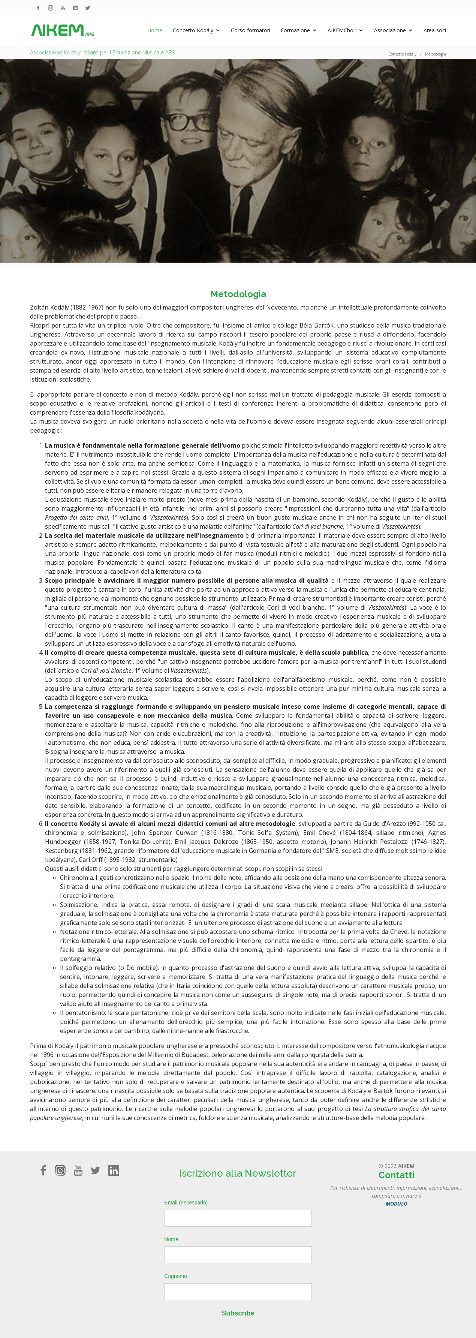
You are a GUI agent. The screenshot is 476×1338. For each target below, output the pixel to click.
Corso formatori (250, 30)
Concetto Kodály (193, 30)
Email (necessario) (186, 1203)
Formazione (295, 30)
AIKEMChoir (342, 30)
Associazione (390, 30)
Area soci (435, 30)
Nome (171, 1239)
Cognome (175, 1276)
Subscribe (238, 1313)
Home (154, 30)
